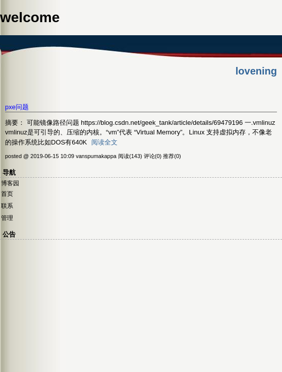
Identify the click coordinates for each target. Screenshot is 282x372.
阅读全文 (104, 142)
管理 (7, 217)
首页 (7, 193)
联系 (7, 205)
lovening (256, 71)
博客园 (10, 183)
